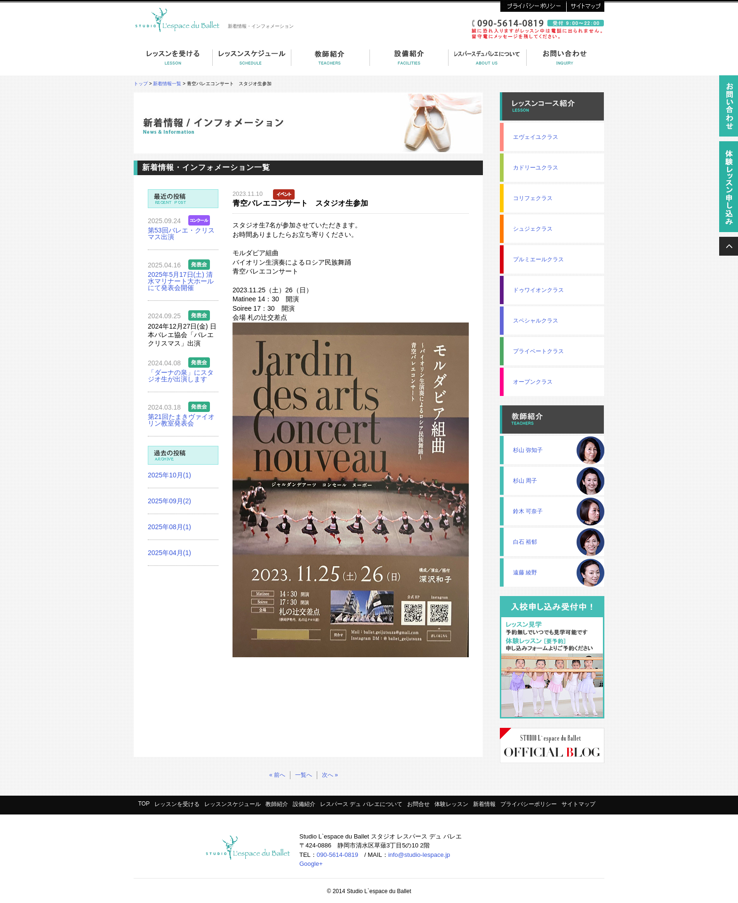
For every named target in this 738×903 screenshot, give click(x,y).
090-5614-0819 (337, 854)
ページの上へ (728, 246)
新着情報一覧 (167, 83)
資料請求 (728, 108)
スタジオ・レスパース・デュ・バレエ (179, 18)
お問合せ (418, 804)
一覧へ (303, 775)
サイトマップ (585, 6)
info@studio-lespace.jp (419, 854)
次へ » (330, 775)
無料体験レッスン (728, 189)
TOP (143, 803)
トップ (141, 83)
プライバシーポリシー (533, 6)
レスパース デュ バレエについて (488, 62)
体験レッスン (451, 804)
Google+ (311, 863)
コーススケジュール (252, 62)
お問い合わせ (565, 62)
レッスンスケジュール (232, 804)
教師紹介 (330, 62)
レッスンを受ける (173, 62)
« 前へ (277, 775)
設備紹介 (409, 62)
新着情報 (484, 804)
